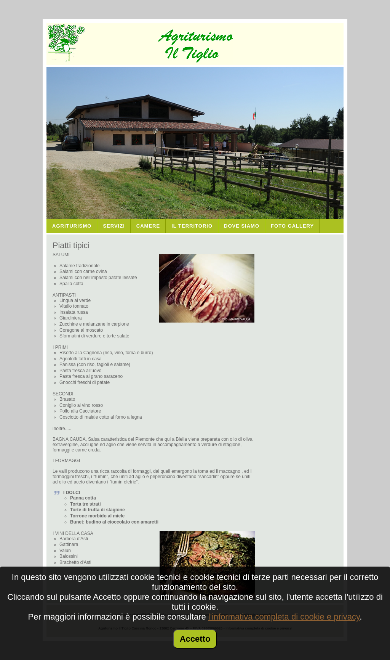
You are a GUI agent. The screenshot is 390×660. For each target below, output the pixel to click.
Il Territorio (192, 226)
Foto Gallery (292, 226)
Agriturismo (71, 226)
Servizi (114, 226)
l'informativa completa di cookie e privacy (284, 616)
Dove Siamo (241, 226)
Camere (148, 226)
